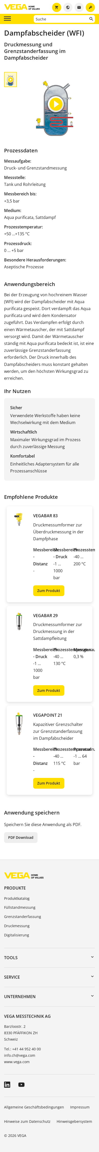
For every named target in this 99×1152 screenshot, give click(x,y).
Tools (11, 957)
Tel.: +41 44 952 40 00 (22, 1049)
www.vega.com (17, 1061)
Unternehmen (20, 996)
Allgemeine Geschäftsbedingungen (34, 1107)
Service (12, 977)
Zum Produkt (48, 590)
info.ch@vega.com (19, 1055)
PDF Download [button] (20, 837)
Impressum (80, 1107)
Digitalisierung (16, 935)
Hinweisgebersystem (74, 1121)
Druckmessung (17, 925)
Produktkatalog (17, 898)
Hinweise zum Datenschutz (27, 1121)
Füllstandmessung (19, 907)
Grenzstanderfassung (22, 916)
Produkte (15, 888)
